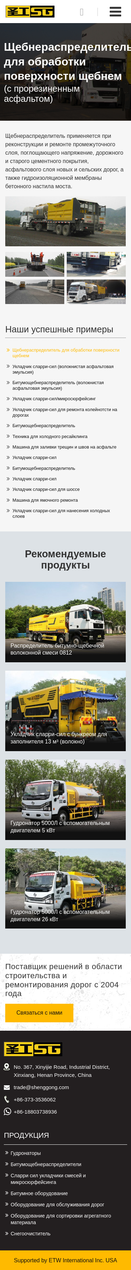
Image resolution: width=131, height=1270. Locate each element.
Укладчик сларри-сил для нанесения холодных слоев (61, 513)
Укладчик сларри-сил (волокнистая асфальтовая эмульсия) (63, 369)
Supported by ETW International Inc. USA (65, 1260)
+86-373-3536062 (35, 1099)
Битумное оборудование (39, 1193)
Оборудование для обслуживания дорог (57, 1204)
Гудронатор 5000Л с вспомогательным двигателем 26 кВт (60, 915)
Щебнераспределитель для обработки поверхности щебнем (66, 352)
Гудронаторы (25, 1153)
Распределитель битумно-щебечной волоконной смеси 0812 (57, 649)
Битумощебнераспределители (45, 1164)
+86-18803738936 (35, 1112)
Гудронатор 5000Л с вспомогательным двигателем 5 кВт (60, 826)
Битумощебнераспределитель (44, 425)
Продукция (26, 1135)
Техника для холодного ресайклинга (50, 436)
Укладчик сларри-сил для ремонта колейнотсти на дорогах (65, 412)
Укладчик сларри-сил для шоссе (46, 489)
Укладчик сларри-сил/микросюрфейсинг (54, 398)
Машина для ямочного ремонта (45, 500)
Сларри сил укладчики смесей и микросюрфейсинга (48, 1179)
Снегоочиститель (30, 1233)
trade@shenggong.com (41, 1087)
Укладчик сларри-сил (35, 457)
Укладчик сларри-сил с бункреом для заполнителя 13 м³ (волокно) (58, 738)
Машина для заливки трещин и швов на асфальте (65, 447)
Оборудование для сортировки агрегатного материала (60, 1219)
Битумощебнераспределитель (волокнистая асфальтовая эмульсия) (58, 385)
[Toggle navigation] (115, 11)
